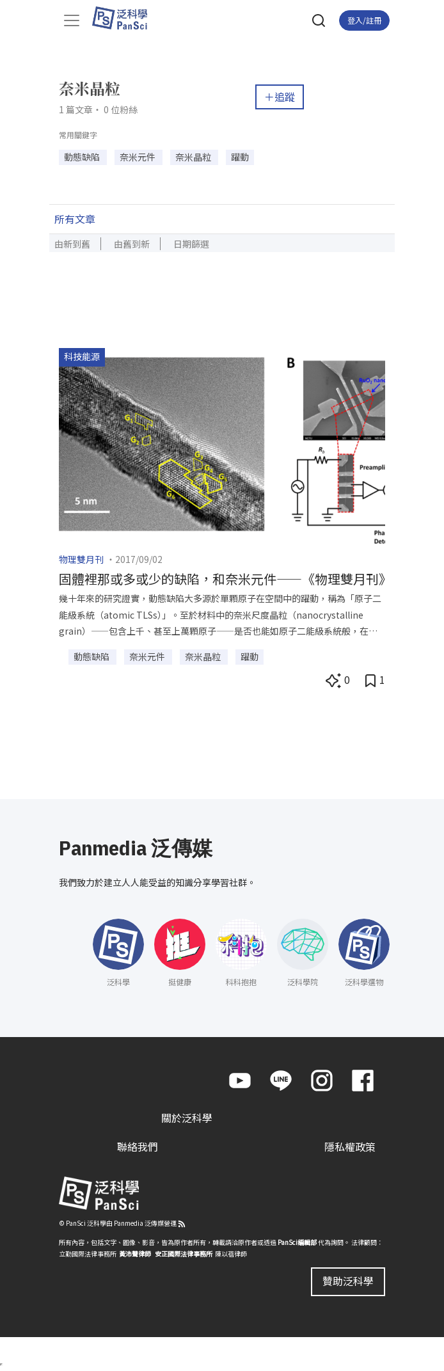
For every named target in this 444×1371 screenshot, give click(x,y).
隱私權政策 (350, 1146)
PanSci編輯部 (297, 1242)
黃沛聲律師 (135, 1253)
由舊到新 (132, 243)
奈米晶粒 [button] (194, 156)
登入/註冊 (364, 20)
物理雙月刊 (81, 559)
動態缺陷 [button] (83, 156)
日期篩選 (191, 243)
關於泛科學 (186, 1117)
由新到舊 (72, 243)
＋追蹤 (279, 96)
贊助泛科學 (348, 1280)
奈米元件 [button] (138, 156)
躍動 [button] (240, 156)
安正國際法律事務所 (183, 1253)
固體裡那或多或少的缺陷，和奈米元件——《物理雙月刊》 (225, 578)
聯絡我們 (137, 1146)
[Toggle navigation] (71, 20)
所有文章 (74, 218)
